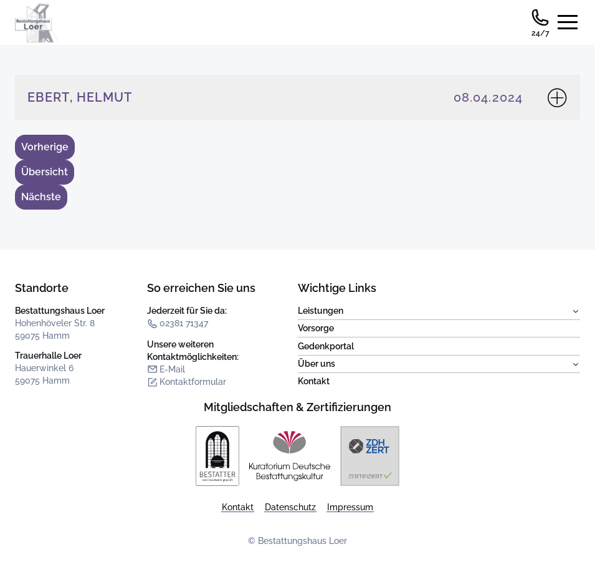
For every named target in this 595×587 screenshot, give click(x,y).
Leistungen (439, 311)
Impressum (350, 507)
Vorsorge (316, 328)
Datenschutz (290, 507)
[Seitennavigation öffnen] (568, 22)
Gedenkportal (326, 346)
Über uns (439, 364)
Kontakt (314, 381)
